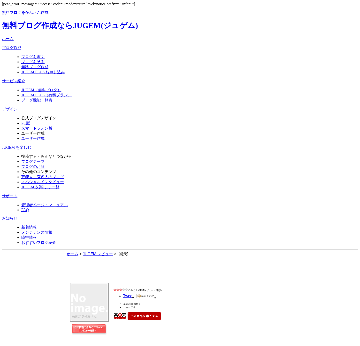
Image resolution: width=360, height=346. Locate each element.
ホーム (8, 39)
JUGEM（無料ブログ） (41, 90)
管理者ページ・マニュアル (44, 205)
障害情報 (29, 237)
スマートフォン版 (36, 128)
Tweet (128, 296)
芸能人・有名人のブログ (42, 177)
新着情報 (29, 227)
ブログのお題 (33, 167)
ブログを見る (33, 62)
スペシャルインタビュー (42, 182)
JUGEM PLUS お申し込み (43, 72)
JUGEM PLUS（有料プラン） (46, 95)
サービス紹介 (13, 81)
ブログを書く (33, 57)
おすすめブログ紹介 (38, 242)
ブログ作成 (11, 48)
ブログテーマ (33, 161)
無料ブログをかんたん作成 (25, 12)
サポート (9, 196)
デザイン (9, 109)
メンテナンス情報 (36, 232)
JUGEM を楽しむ (16, 147)
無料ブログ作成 (34, 67)
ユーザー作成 (33, 138)
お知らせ (9, 218)
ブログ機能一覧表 (36, 100)
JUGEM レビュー (100, 273)
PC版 (25, 123)
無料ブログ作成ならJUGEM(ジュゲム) (70, 25)
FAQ (25, 210)
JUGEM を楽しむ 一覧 (40, 187)
